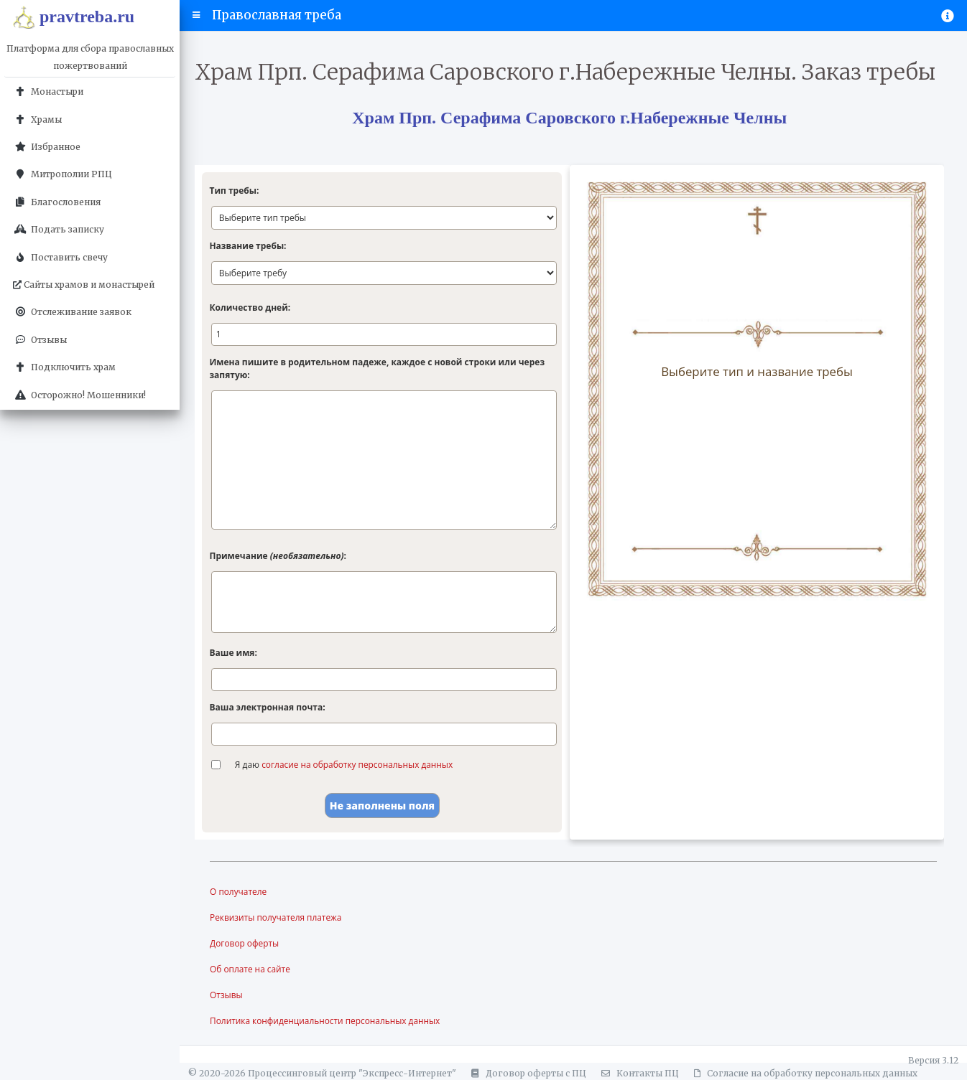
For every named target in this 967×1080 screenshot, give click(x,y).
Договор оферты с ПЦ (526, 1073)
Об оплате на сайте (250, 969)
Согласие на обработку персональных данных (803, 1073)
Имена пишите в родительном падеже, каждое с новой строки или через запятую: (377, 368)
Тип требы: (234, 190)
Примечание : (277, 556)
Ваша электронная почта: (267, 707)
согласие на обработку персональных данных (358, 765)
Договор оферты (244, 943)
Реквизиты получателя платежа (276, 917)
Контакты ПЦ (638, 1073)
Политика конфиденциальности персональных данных (326, 1021)
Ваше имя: (232, 653)
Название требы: (247, 246)
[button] (196, 15)
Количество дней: (249, 307)
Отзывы (226, 995)
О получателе (238, 892)
